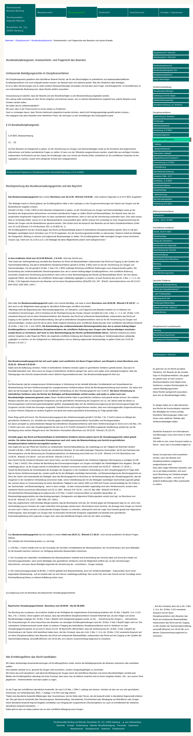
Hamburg (157, 330)
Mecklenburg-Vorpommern (164, 335)
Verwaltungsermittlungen (163, 91)
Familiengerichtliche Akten (164, 303)
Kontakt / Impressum (172, 12)
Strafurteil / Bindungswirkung (165, 285)
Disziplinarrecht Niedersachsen (166, 340)
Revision (156, 268)
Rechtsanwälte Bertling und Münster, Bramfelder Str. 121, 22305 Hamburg (87, 722)
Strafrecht (104, 12)
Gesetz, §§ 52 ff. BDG (162, 232)
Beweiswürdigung (160, 255)
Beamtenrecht (45, 12)
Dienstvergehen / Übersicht (164, 57)
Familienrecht (137, 12)
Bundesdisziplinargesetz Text (165, 70)
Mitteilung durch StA (161, 298)
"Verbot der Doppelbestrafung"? (166, 289)
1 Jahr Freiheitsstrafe (162, 294)
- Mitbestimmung (160, 195)
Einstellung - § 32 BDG (162, 181)
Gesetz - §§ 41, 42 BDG (163, 220)
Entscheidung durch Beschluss (166, 259)
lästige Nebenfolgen (161, 79)
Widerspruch (158, 215)
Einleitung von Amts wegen (164, 96)
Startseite (9, 40)
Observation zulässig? (162, 153)
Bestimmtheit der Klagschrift (164, 245)
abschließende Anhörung (163, 172)
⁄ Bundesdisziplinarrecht (41, 40)
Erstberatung (82, 725)
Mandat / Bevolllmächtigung (102, 725)
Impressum (133, 725)
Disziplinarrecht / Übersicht (164, 53)
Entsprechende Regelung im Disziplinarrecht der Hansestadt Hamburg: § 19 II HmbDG (45, 172)
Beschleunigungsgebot (162, 199)
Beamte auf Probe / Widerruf (165, 308)
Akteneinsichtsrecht (161, 126)
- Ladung (157, 144)
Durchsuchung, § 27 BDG (163, 163)
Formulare (121, 725)
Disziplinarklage (159, 190)
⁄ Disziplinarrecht (22, 40)
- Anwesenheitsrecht (161, 149)
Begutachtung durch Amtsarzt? (166, 158)
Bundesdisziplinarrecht (162, 66)
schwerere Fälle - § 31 (162, 176)
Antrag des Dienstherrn (162, 241)
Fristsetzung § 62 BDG (162, 204)
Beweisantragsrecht (161, 135)
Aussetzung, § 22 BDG (162, 130)
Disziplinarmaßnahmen (162, 75)
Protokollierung (159, 167)
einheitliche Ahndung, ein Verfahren (167, 105)
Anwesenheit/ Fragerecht (163, 139)
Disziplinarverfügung (161, 185)
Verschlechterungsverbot (163, 273)
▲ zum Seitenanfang (131, 722)
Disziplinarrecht (76, 12)
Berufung (157, 264)
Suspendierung (159, 312)
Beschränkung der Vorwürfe (164, 250)
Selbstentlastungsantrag (163, 100)
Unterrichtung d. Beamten (163, 117)
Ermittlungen (158, 121)
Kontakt (70, 725)
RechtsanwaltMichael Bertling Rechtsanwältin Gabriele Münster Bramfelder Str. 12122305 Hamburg (17, 19)
